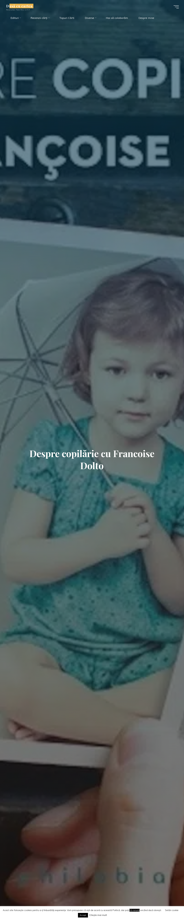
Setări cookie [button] (171, 910)
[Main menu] (174, 7)
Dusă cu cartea (21, 6)
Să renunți (134, 910)
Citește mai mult (98, 915)
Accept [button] (83, 915)
